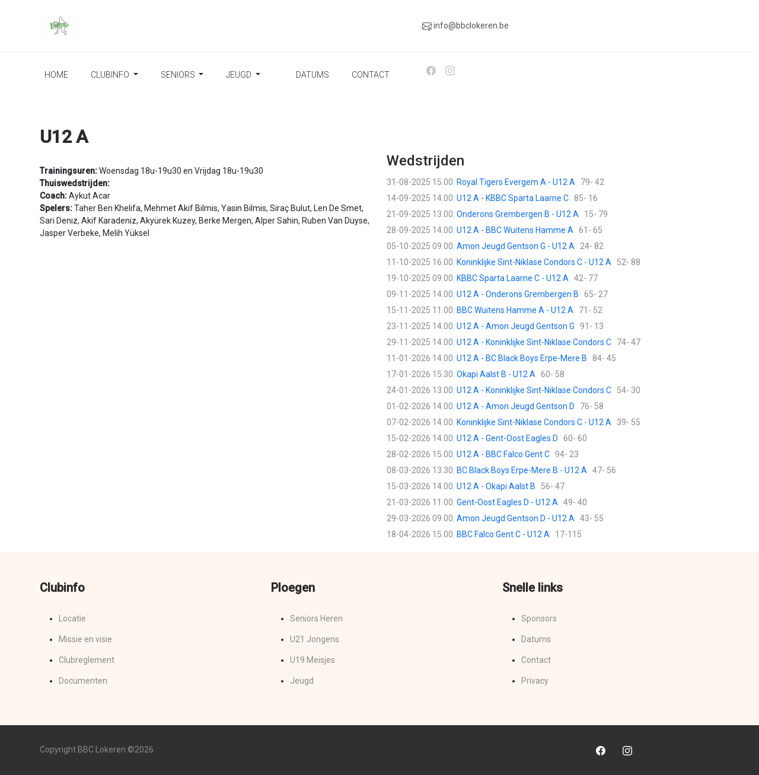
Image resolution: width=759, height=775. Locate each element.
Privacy (534, 680)
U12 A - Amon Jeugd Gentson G (516, 326)
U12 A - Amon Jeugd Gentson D (516, 406)
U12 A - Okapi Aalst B (496, 486)
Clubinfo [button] (111, 74)
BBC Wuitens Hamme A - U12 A (515, 310)
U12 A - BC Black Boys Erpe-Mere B (522, 358)
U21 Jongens (314, 639)
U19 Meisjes (312, 660)
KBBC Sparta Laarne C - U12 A (513, 278)
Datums (312, 74)
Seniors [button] (179, 74)
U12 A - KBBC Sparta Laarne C (513, 198)
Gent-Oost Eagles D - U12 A (507, 502)
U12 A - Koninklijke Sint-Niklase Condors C (534, 342)
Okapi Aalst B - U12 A (496, 374)
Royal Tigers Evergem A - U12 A (516, 182)
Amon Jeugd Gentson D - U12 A (516, 518)
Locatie (72, 618)
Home (56, 74)
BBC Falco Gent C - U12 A (503, 534)
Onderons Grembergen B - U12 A (518, 214)
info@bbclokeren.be (465, 26)
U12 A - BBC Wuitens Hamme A (515, 230)
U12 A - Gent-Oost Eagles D (507, 438)
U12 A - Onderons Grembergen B (518, 294)
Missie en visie (85, 639)
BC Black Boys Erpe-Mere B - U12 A (522, 470)
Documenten (83, 680)
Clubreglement (86, 660)
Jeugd (302, 680)
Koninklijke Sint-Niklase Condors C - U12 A (534, 262)
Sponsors (539, 618)
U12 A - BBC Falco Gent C (503, 454)
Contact (371, 74)
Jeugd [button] (239, 74)
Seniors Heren (316, 618)
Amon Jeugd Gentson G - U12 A (516, 246)
